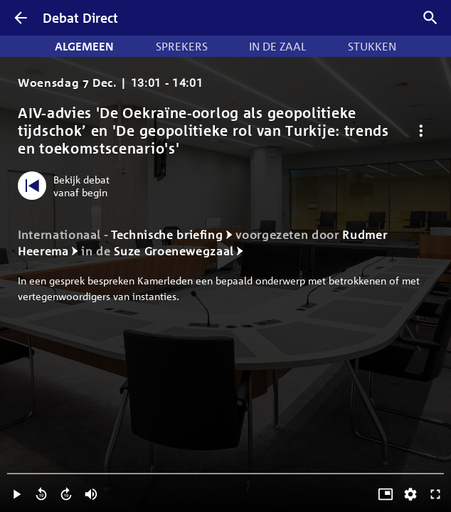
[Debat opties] (420, 130)
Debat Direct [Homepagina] (80, 18)
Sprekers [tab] (182, 46)
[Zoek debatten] (430, 18)
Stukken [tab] (372, 46)
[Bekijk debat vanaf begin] (67, 185)
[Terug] (20, 18)
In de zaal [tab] (277, 46)
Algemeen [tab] (84, 46)
